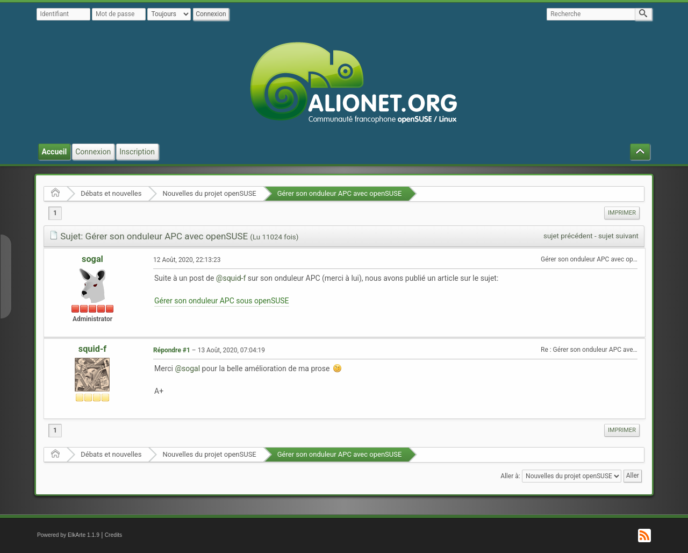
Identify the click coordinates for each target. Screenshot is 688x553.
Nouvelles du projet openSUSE (209, 193)
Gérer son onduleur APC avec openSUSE (339, 193)
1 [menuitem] (55, 213)
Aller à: (510, 476)
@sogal (187, 368)
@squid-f (231, 278)
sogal (92, 259)
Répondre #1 (171, 350)
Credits (114, 535)
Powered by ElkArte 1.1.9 (68, 535)
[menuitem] (622, 213)
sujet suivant (618, 236)
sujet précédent (568, 236)
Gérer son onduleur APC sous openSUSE (221, 300)
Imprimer (622, 212)
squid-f (92, 349)
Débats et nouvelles (111, 193)
